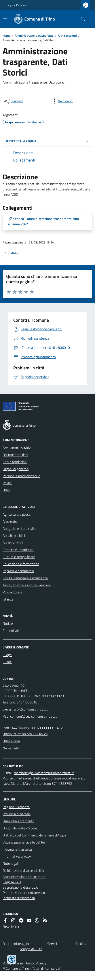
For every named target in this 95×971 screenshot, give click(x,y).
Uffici (6, 490)
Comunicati (11, 630)
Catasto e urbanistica (18, 549)
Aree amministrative (17, 447)
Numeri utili (11, 748)
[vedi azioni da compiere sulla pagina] (62, 101)
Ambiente (10, 521)
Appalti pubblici (14, 535)
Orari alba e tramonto (18, 821)
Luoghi (7, 654)
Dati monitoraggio (16, 943)
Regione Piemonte (17, 5)
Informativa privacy (17, 856)
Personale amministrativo (21, 476)
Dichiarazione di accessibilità (23, 870)
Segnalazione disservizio (20, 887)
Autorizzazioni (13, 542)
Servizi (52, 943)
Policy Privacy (36, 963)
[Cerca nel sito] (81, 19)
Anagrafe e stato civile (19, 528)
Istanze (8, 599)
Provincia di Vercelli (16, 814)
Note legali (11, 863)
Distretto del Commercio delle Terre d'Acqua (34, 835)
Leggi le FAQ (12, 882)
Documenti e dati (15, 454)
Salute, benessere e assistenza (25, 578)
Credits (80, 943)
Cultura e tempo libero (19, 556)
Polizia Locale (12, 592)
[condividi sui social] (13, 101)
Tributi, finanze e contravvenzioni (27, 585)
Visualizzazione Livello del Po (24, 842)
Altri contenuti (67, 35)
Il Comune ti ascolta (17, 849)
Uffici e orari (11, 741)
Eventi (7, 662)
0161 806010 (27, 702)
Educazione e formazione (21, 563)
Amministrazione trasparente (34, 35)
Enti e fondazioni (15, 461)
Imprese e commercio (18, 571)
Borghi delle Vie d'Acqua (20, 828)
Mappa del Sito (31, 949)
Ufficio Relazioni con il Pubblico (25, 734)
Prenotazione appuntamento (24, 892)
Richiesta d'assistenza (19, 898)
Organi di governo (15, 468)
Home (6, 35)
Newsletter (11, 926)
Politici (7, 483)
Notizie (8, 623)
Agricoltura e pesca (16, 514)
